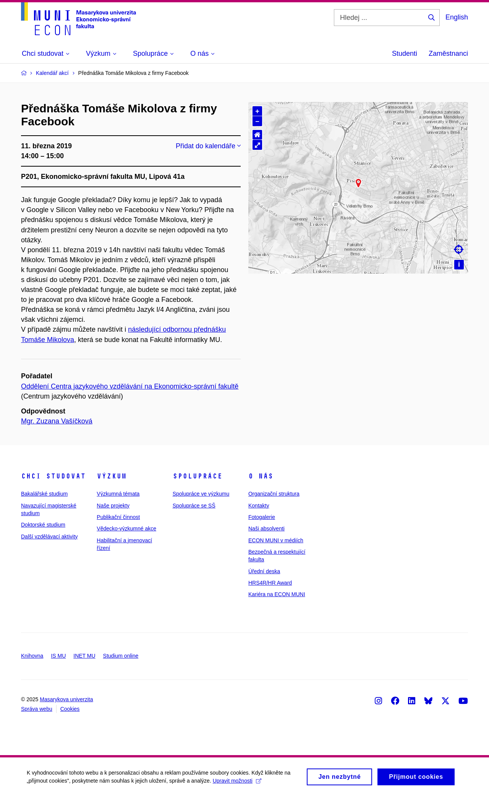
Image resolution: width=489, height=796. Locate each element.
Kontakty (258, 506)
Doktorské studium (43, 525)
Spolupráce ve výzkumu (201, 494)
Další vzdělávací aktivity (49, 536)
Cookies (70, 709)
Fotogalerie (261, 517)
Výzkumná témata (118, 494)
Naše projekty (113, 506)
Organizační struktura (274, 494)
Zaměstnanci (448, 53)
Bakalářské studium (44, 494)
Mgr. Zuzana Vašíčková (56, 421)
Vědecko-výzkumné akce (126, 528)
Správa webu (36, 709)
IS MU (58, 656)
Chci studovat (53, 476)
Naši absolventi (266, 528)
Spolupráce (197, 476)
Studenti (404, 53)
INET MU (84, 656)
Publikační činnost (118, 517)
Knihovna (32, 656)
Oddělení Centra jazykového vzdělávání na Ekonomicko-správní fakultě (129, 386)
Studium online (121, 656)
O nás (260, 476)
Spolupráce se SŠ (194, 506)
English (456, 17)
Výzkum (111, 476)
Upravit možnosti (237, 782)
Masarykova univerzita (66, 699)
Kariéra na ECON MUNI (276, 594)
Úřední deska (264, 571)
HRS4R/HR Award (270, 583)
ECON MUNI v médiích (275, 540)
